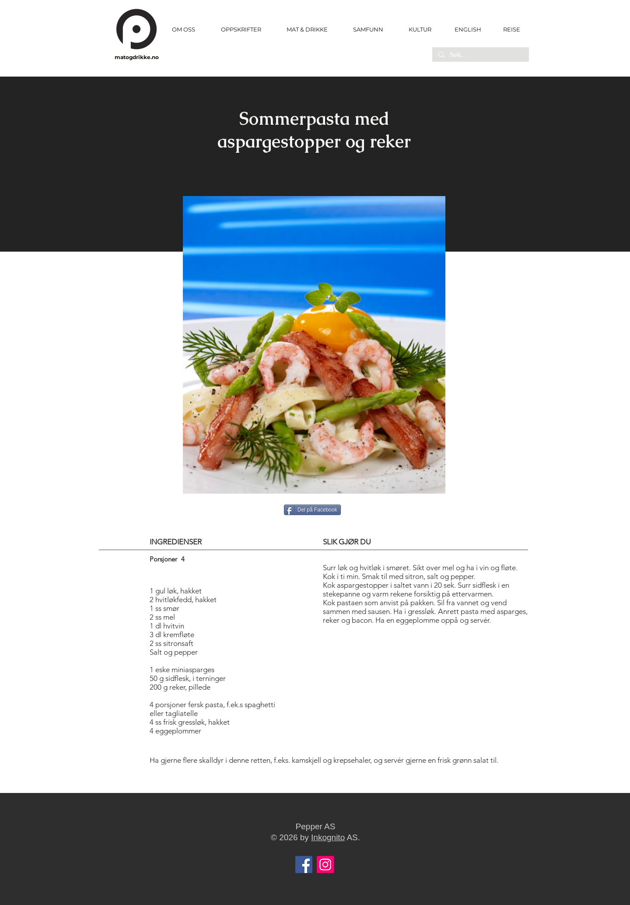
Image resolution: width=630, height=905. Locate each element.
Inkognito (328, 837)
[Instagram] (325, 864)
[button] (241, 29)
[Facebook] (303, 864)
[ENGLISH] (467, 29)
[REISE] (508, 29)
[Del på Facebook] (312, 510)
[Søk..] (480, 55)
